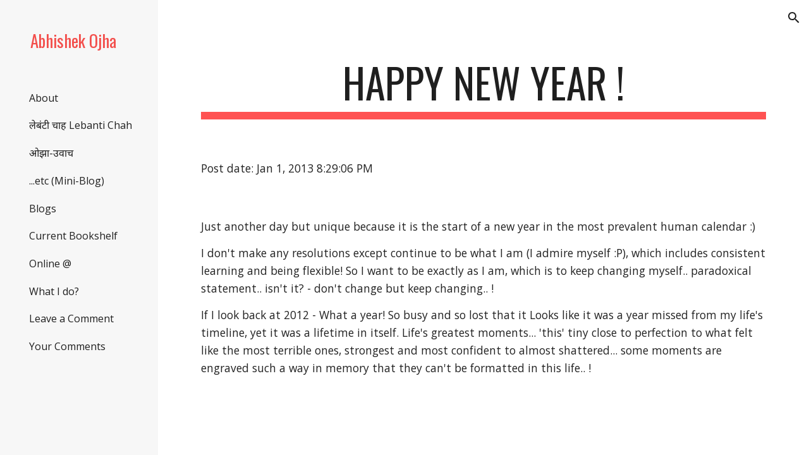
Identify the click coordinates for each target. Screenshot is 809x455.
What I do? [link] (54, 291)
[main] (484, 88)
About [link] (43, 98)
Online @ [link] (50, 263)
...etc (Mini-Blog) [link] (66, 181)
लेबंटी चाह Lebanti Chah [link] (80, 125)
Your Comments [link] (67, 346)
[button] (794, 18)
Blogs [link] (42, 208)
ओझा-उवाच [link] (51, 153)
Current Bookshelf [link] (73, 236)
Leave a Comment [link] (71, 318)
